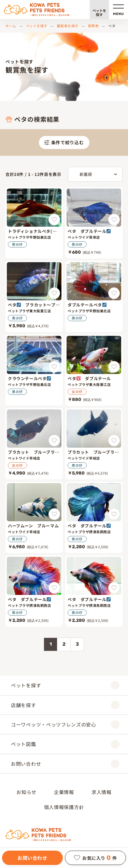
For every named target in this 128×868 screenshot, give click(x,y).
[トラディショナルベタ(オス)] (34, 222)
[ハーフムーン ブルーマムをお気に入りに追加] (54, 514)
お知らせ (26, 792)
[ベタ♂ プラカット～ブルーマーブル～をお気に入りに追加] (54, 293)
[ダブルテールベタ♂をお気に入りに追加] (114, 293)
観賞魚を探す (68, 25)
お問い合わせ (32, 857)
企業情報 (64, 792)
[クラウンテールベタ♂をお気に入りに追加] (54, 367)
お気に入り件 (95, 858)
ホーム (10, 25)
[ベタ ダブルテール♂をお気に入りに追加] (114, 219)
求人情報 (101, 792)
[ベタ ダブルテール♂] (94, 222)
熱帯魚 (93, 25)
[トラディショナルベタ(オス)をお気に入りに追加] (54, 219)
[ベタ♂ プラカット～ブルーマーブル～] (34, 296)
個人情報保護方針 (64, 807)
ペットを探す (99, 12)
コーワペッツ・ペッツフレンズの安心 (65, 724)
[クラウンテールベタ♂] (34, 370)
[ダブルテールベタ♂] (94, 296)
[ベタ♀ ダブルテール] (94, 370)
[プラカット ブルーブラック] (34, 443)
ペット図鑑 (65, 744)
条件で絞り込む (64, 142)
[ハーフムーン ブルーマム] (34, 517)
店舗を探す (65, 705)
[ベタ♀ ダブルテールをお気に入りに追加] (114, 367)
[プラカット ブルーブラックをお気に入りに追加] (54, 440)
